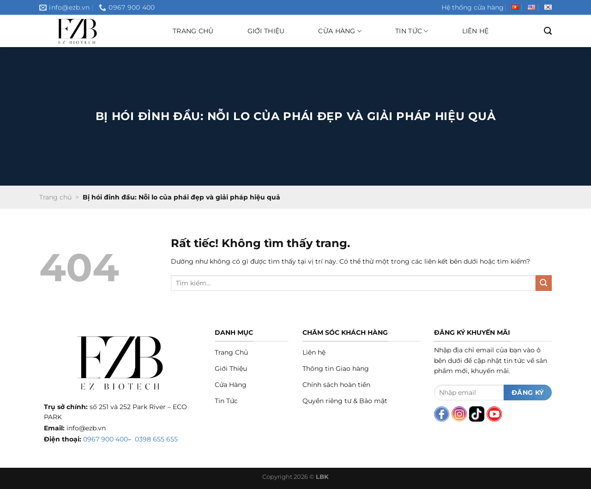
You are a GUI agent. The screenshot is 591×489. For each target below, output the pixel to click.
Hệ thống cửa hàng (472, 7)
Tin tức (411, 31)
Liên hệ (475, 31)
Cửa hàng (340, 31)
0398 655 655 (156, 439)
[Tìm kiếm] (548, 31)
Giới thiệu (266, 31)
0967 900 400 (105, 439)
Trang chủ (193, 31)
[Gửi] (544, 283)
